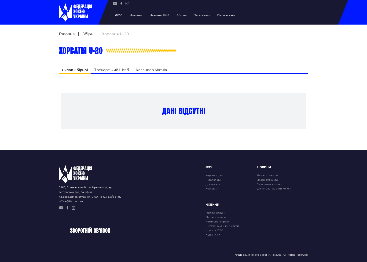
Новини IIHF (159, 15)
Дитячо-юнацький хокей (274, 188)
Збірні (182, 15)
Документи (213, 184)
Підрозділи (213, 180)
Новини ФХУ (214, 230)
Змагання (202, 15)
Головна (67, 34)
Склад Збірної (75, 70)
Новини (135, 15)
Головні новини (267, 175)
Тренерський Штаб (111, 70)
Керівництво (214, 175)
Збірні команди (267, 180)
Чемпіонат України (269, 184)
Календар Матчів (151, 70)
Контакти (212, 188)
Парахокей (226, 15)
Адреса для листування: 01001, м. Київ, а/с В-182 (90, 196)
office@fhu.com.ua (71, 201)
